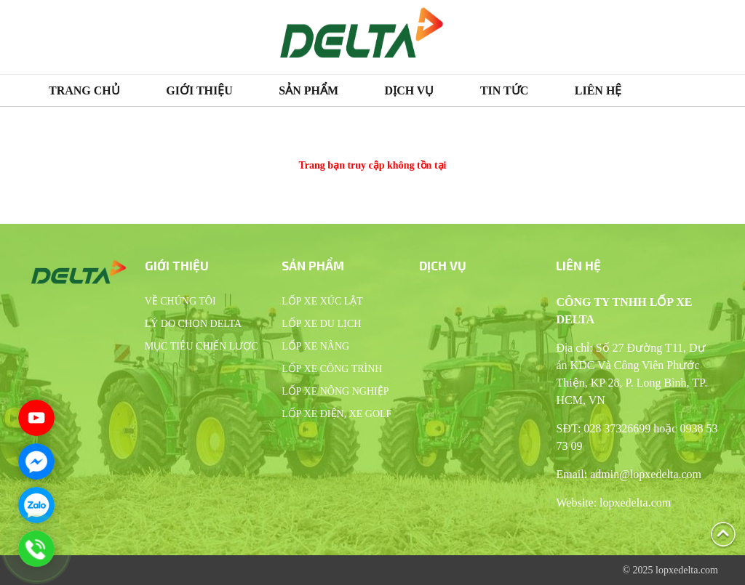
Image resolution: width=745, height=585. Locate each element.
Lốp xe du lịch (321, 323)
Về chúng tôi (180, 301)
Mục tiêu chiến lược (201, 346)
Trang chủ (84, 90)
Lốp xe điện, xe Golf (336, 413)
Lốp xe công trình (332, 368)
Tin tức (504, 90)
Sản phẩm (308, 90)
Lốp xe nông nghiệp (335, 391)
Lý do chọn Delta (193, 323)
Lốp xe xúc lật (322, 301)
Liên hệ (598, 90)
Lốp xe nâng (315, 346)
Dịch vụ (409, 90)
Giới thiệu (199, 90)
